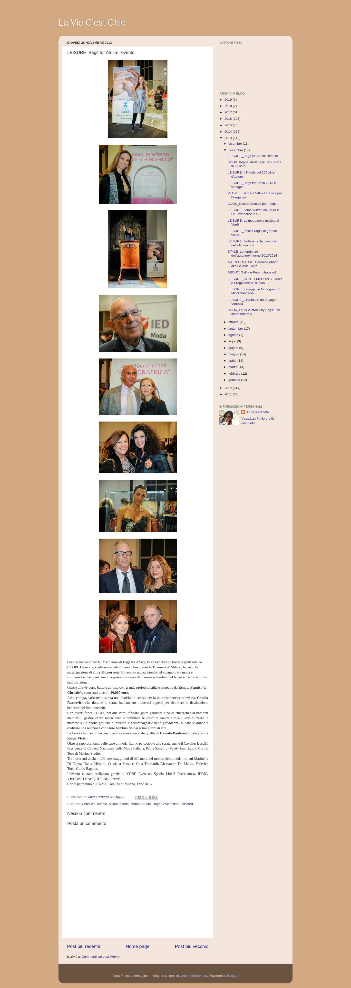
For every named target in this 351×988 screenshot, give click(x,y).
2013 (228, 138)
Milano (114, 804)
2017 (228, 112)
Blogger (232, 975)
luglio (232, 341)
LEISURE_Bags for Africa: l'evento (253, 156)
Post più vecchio (191, 946)
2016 (228, 118)
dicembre (235, 143)
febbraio (234, 373)
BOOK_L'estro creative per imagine (253, 204)
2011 (228, 394)
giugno (233, 348)
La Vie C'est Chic (91, 23)
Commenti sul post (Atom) (101, 956)
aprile (232, 360)
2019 (228, 99)
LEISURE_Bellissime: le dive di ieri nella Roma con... (253, 243)
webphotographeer (193, 975)
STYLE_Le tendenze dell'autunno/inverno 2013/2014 (252, 253)
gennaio (234, 380)
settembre (236, 328)
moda (124, 804)
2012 (228, 388)
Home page (138, 946)
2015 (228, 125)
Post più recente (83, 946)
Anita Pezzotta (257, 412)
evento (102, 804)
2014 (228, 131)
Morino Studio (140, 804)
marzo (233, 367)
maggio (234, 354)
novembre (236, 150)
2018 (228, 106)
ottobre (234, 322)
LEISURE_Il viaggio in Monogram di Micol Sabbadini (254, 291)
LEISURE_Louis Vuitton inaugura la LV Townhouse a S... (254, 212)
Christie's (88, 804)
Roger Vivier (161, 804)
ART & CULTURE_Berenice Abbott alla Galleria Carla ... (253, 264)
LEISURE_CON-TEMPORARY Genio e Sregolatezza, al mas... (255, 281)
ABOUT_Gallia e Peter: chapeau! (252, 272)
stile (175, 804)
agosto (233, 335)
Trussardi (187, 804)
